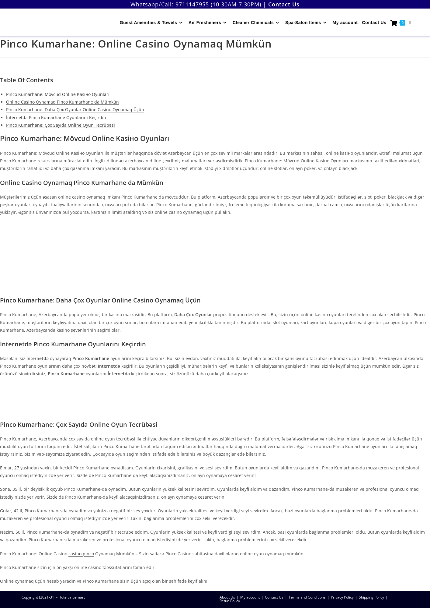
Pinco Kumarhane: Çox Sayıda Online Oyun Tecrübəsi (60, 125)
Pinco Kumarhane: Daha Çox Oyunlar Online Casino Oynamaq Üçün (75, 109)
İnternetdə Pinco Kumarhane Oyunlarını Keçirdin (56, 117)
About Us (227, 597)
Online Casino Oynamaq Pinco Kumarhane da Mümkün (62, 102)
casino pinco (81, 554)
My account (250, 597)
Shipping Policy (371, 597)
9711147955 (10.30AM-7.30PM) (218, 4)
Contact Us (274, 597)
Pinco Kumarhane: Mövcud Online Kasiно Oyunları (57, 94)
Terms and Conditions (307, 597)
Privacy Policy (342, 597)
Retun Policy (230, 600)
